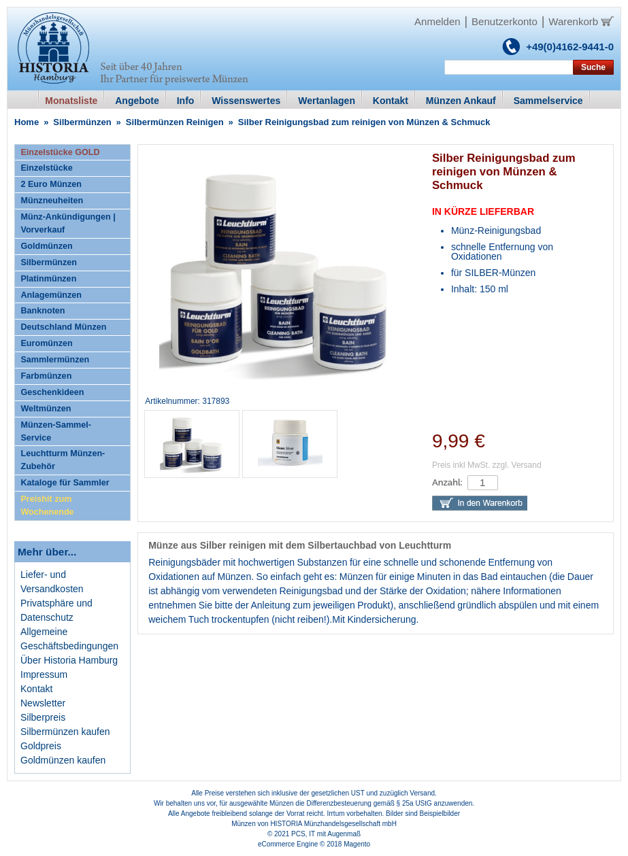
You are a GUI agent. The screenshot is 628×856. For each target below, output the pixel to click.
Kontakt (36, 688)
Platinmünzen (48, 279)
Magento (357, 844)
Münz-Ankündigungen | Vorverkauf (67, 223)
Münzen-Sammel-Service (55, 431)
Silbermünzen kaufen (65, 731)
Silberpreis (42, 717)
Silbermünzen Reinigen (175, 122)
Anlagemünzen (51, 295)
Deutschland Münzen (63, 327)
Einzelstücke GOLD (59, 152)
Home (26, 122)
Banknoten (42, 310)
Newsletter (42, 703)
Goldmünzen (46, 246)
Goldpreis (40, 745)
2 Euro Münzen (51, 184)
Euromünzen (46, 343)
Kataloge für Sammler (64, 482)
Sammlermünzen (54, 359)
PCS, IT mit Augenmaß (326, 834)
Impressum (43, 674)
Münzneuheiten (51, 200)
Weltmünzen (45, 408)
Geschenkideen (52, 392)
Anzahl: (447, 482)
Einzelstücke (46, 168)
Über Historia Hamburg (69, 660)
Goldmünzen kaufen (62, 760)
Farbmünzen (45, 376)
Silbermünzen (82, 122)
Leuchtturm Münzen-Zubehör (62, 460)
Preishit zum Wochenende (46, 505)
